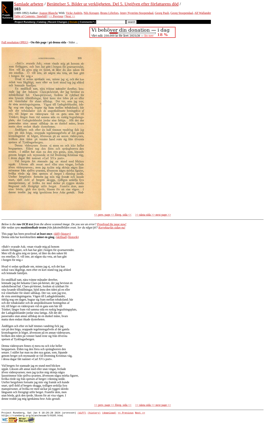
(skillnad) (61, 237)
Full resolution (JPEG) (14, 42)
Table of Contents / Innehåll (30, 16)
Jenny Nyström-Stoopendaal (136, 13)
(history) (66, 233)
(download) (109, 413)
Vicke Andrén (74, 13)
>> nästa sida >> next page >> (153, 214)
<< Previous (56, 16)
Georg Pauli (162, 13)
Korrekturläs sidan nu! (111, 227)
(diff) (57, 233)
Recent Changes (57, 22)
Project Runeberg (25, 22)
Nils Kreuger (91, 13)
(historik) (73, 237)
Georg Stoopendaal (181, 13)
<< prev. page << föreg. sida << (112, 214)
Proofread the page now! (111, 224)
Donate (73, 22)
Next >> (70, 16)
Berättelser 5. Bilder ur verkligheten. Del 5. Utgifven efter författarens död (113, 3)
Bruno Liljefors (109, 13)
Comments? (87, 22)
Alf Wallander (202, 13)
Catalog (41, 22)
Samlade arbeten (28, 3)
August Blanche (48, 13)
